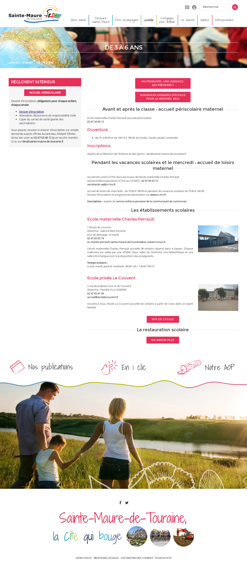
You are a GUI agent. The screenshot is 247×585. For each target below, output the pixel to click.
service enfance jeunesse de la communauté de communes (151, 201)
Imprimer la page (194, 7)
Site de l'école (163, 319)
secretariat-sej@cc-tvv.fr (101, 184)
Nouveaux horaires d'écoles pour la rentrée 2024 (162, 97)
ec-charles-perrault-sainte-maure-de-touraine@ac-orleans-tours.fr (126, 242)
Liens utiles (84, 558)
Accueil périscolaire (45, 92)
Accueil (14, 62)
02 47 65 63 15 (149, 181)
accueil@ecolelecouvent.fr (102, 297)
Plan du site (163, 558)
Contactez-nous (187, 7)
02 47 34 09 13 (95, 121)
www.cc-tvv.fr (158, 194)
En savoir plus (163, 340)
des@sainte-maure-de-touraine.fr (42, 141)
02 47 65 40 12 (42, 137)
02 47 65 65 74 (95, 238)
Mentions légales (106, 558)
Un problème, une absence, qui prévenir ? (162, 83)
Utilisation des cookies (137, 558)
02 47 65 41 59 (95, 293)
